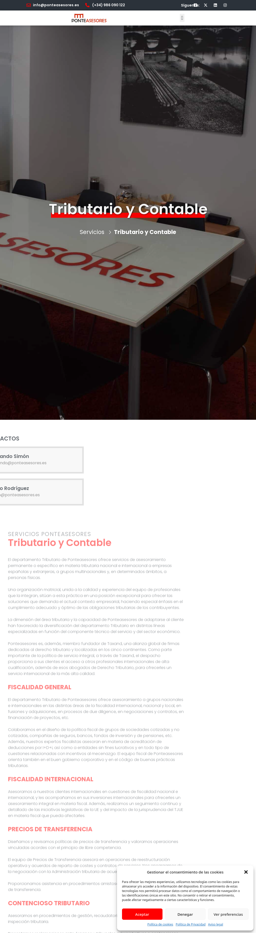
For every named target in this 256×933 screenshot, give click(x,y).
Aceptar (142, 914)
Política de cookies (160, 924)
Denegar (185, 914)
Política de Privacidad (191, 924)
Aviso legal (215, 924)
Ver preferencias (228, 914)
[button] (246, 872)
